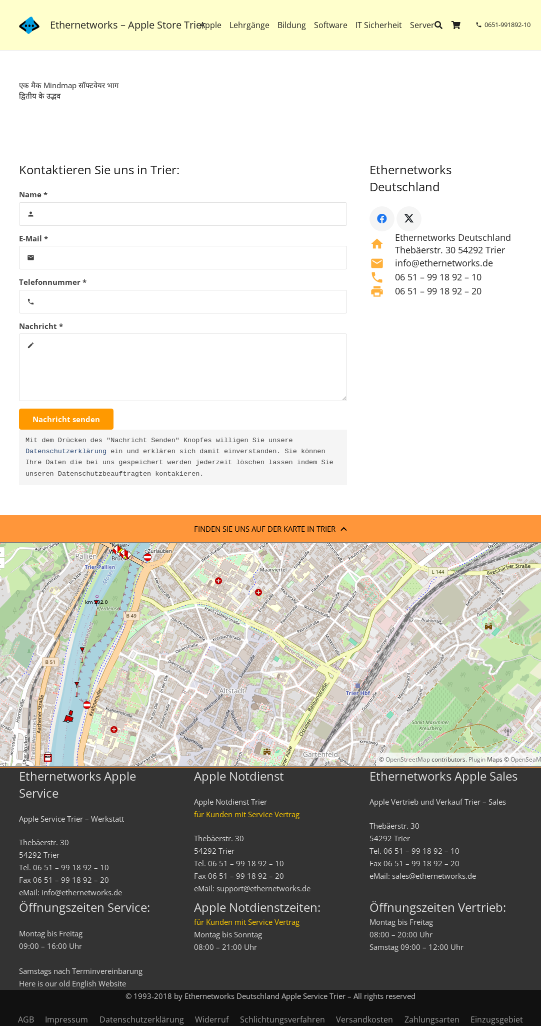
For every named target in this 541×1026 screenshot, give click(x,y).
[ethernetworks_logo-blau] (29, 25)
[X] (409, 218)
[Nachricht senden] (66, 419)
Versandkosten (364, 1019)
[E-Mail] (183, 257)
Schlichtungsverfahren (282, 1019)
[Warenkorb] (456, 25)
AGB (26, 1019)
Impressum (66, 1019)
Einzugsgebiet (496, 1019)
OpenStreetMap (408, 759)
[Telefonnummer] (183, 301)
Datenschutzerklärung (66, 451)
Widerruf (211, 1019)
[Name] (183, 214)
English (84, 983)
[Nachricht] (183, 367)
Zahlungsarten (432, 1019)
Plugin (476, 759)
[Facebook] (382, 218)
